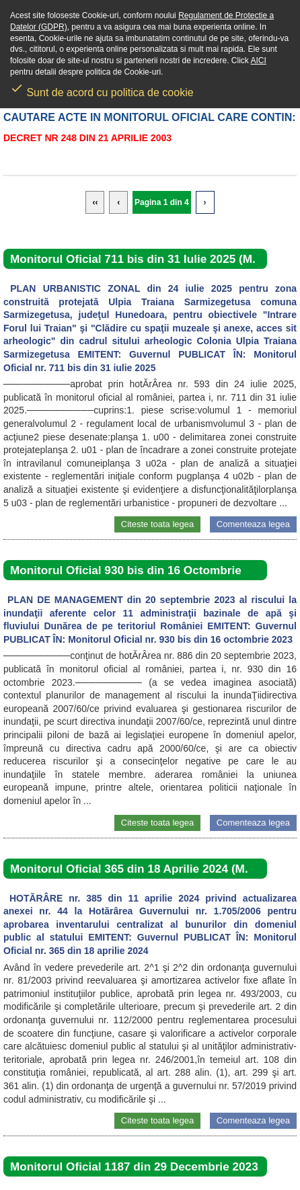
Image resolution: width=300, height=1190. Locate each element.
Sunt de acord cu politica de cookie (102, 88)
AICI (258, 60)
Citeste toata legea (157, 524)
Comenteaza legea (253, 524)
